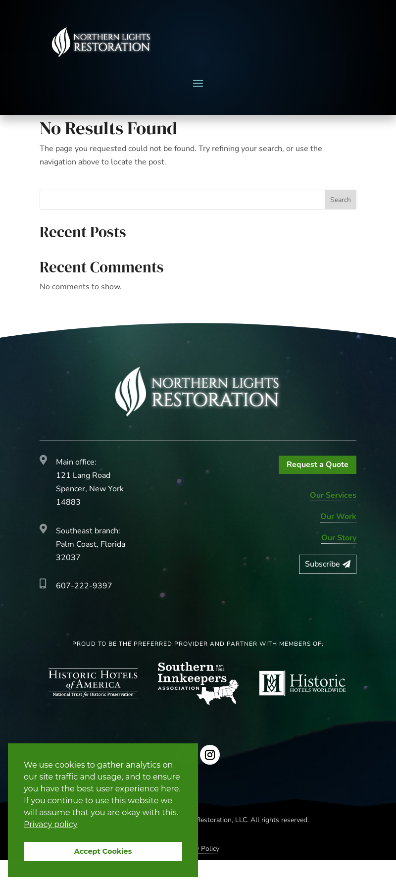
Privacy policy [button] (50, 824)
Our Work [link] (338, 541)
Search (340, 224)
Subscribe (322, 588)
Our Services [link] (333, 520)
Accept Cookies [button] (103, 851)
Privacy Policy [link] (198, 873)
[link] (101, 42)
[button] (198, 83)
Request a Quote (317, 489)
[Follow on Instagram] (210, 779)
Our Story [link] (338, 562)
